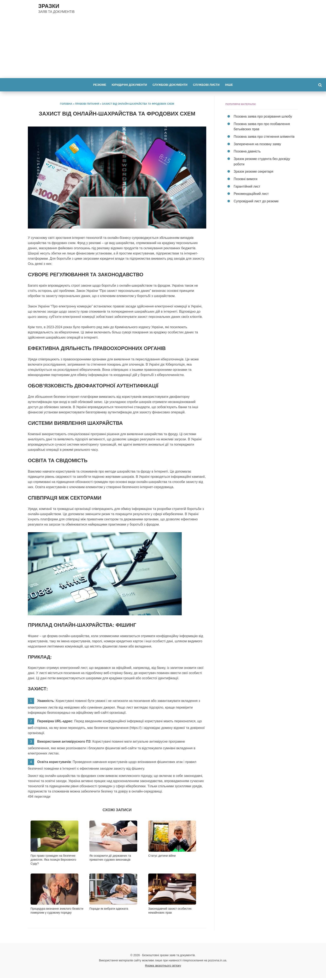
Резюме (97, 84)
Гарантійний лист (247, 185)
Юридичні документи (128, 84)
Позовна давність (247, 150)
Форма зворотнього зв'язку (163, 965)
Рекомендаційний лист (251, 192)
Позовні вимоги (245, 177)
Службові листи (207, 84)
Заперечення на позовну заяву (257, 143)
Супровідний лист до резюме (256, 199)
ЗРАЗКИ (48, 6)
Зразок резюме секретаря (253, 170)
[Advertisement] (163, 47)
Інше (231, 84)
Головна (66, 103)
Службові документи (170, 84)
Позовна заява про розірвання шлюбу (263, 116)
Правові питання (87, 103)
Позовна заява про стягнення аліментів (264, 136)
